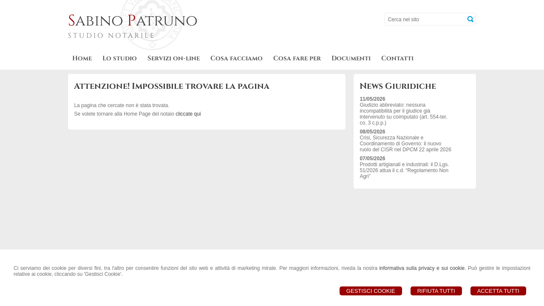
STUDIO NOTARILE (112, 35)
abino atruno (133, 21)
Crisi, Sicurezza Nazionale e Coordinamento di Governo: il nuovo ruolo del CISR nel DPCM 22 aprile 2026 (405, 144)
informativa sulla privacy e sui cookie (422, 268)
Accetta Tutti (498, 291)
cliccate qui (188, 114)
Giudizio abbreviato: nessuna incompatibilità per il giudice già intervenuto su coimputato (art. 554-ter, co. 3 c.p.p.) (403, 114)
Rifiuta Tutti (436, 291)
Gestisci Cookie (370, 291)
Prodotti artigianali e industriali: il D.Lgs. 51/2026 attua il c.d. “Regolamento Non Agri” (404, 170)
